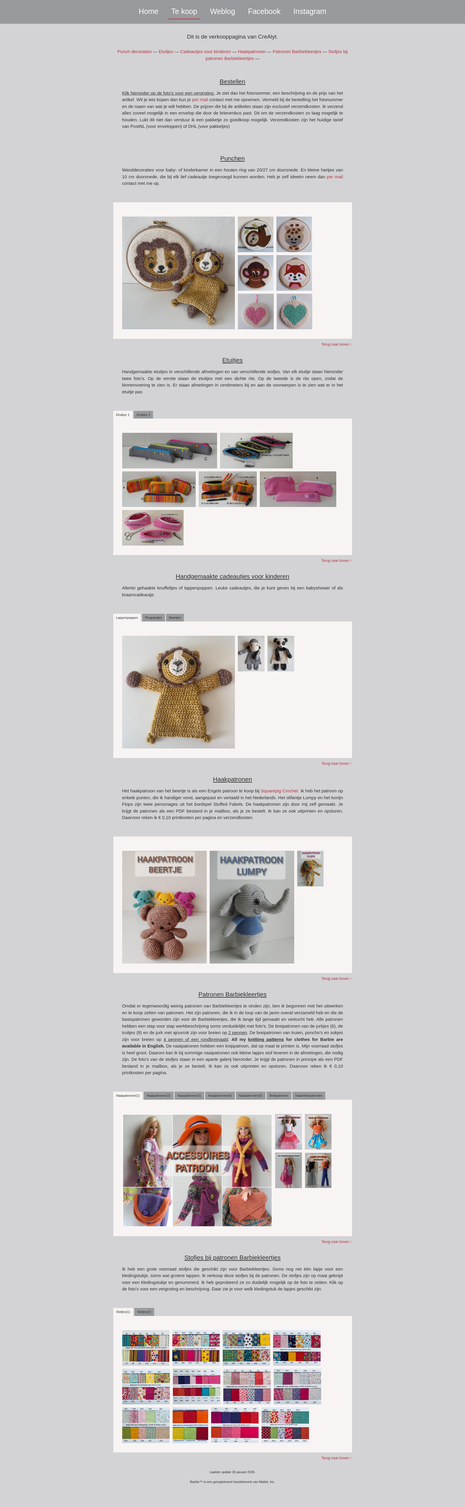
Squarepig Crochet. (280, 790)
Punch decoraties (134, 51)
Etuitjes (166, 51)
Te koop (184, 11)
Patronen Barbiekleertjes (297, 51)
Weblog (222, 11)
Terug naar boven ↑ (336, 344)
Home (149, 11)
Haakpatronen (252, 51)
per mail (200, 99)
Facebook (264, 11)
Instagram (309, 11)
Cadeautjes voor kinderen (205, 51)
